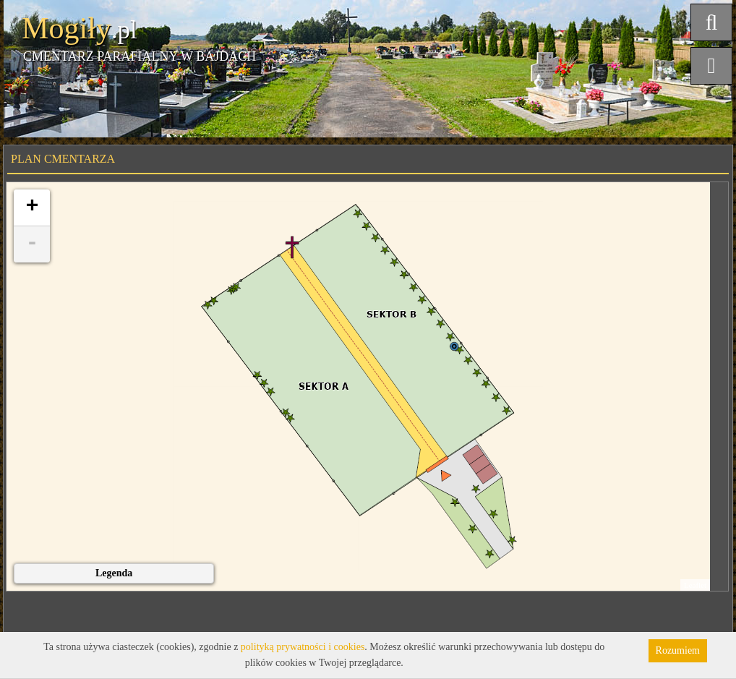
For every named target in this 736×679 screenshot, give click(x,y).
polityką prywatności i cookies (302, 646)
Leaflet (695, 585)
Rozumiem (678, 650)
